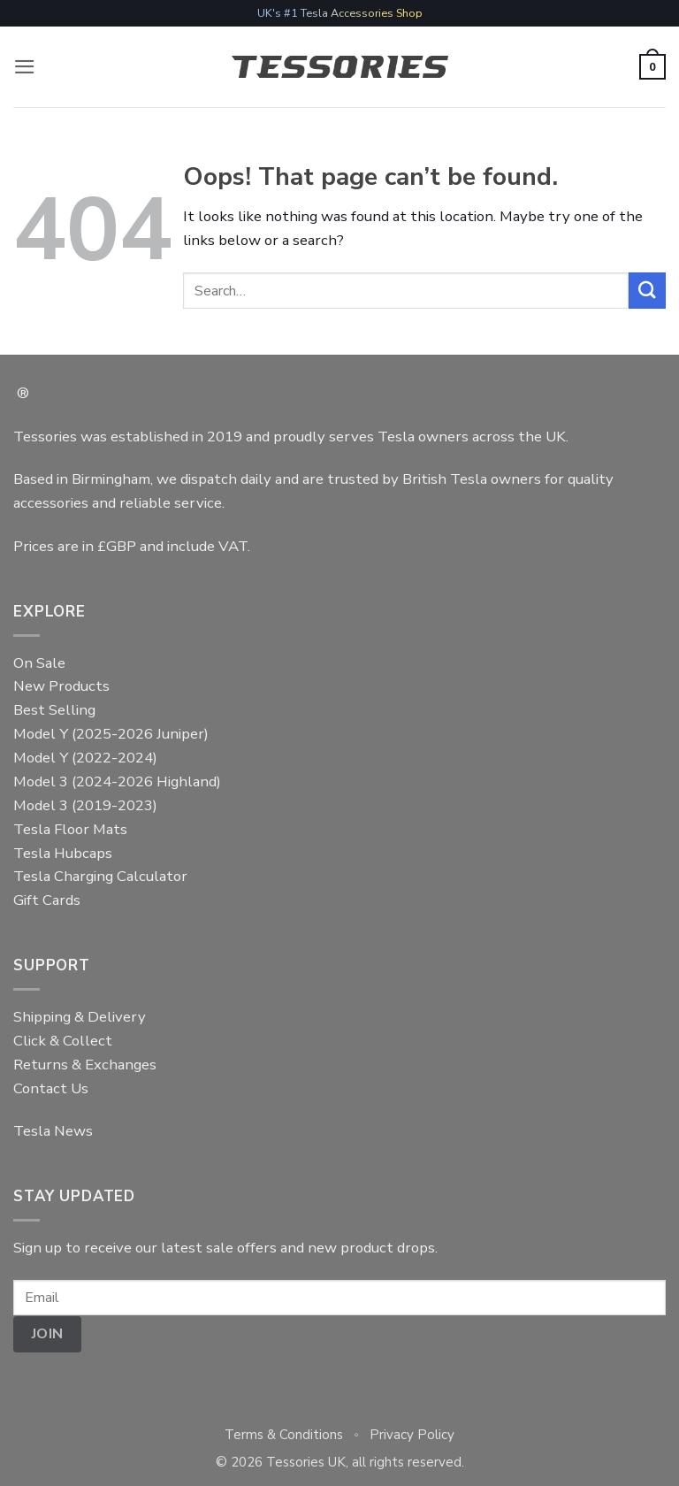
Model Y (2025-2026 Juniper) (111, 734)
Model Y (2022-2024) (85, 757)
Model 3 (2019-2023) (85, 805)
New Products (61, 686)
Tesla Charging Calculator (100, 876)
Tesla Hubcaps (62, 853)
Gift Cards (46, 900)
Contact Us (50, 1088)
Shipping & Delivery (79, 1017)
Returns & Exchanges (84, 1064)
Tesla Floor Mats (70, 829)
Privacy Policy (412, 1435)
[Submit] (647, 290)
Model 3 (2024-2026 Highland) (117, 781)
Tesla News (53, 1131)
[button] (24, 66)
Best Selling (54, 710)
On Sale (39, 663)
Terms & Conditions (284, 1435)
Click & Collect (62, 1040)
